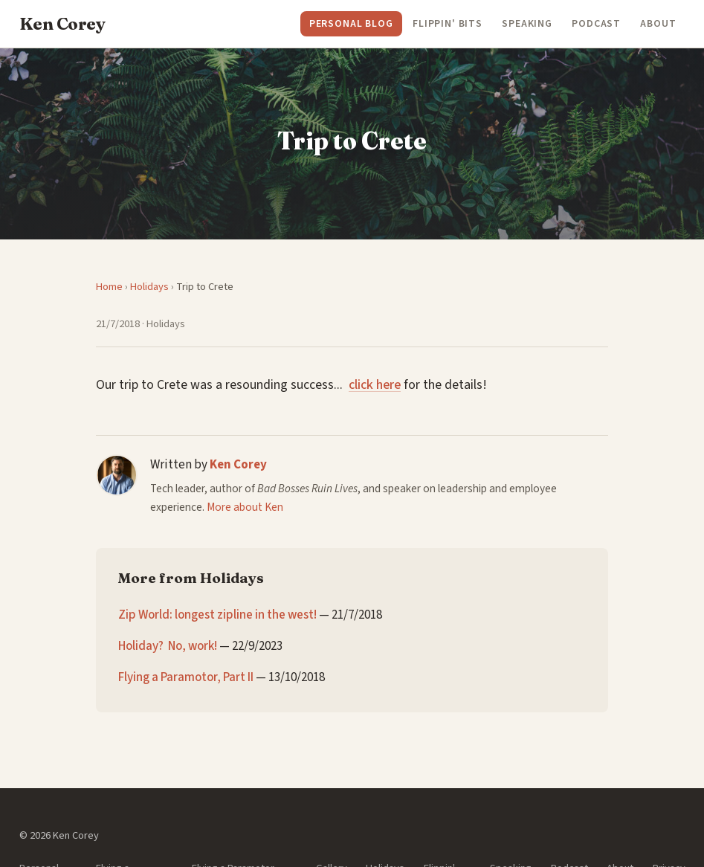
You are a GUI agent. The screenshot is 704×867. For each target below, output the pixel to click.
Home (109, 286)
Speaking (527, 23)
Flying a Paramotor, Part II (185, 677)
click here (375, 385)
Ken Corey (238, 465)
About (658, 23)
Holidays (149, 286)
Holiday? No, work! (167, 646)
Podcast (596, 23)
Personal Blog (351, 23)
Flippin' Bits (447, 23)
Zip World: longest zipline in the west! (217, 615)
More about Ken (245, 507)
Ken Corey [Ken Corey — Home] (62, 23)
